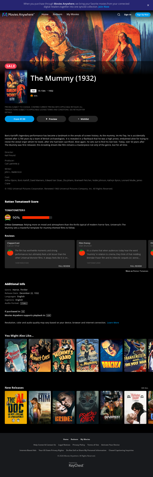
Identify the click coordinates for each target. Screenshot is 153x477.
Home (45, 14)
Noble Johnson (99, 180)
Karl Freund (10, 155)
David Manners (37, 180)
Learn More (113, 322)
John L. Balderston (13, 172)
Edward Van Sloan (53, 180)
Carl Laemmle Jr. (12, 163)
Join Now (103, 6)
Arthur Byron (11, 180)
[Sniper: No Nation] (111, 407)
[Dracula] (111, 355)
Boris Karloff (23, 180)
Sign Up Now (143, 14)
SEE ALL (144, 388)
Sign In (127, 14)
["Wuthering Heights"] (135, 407)
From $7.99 (19, 119)
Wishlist (83, 119)
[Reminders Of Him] (40, 407)
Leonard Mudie (128, 180)
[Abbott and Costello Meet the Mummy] (87, 355)
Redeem (57, 14)
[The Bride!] (64, 407)
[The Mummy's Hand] (64, 355)
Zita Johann (68, 180)
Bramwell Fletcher (83, 180)
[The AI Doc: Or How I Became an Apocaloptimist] (16, 407)
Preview (51, 119)
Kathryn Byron (113, 180)
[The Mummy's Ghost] (16, 355)
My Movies (73, 14)
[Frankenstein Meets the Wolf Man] (135, 355)
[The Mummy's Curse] (40, 355)
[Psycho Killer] (87, 407)
